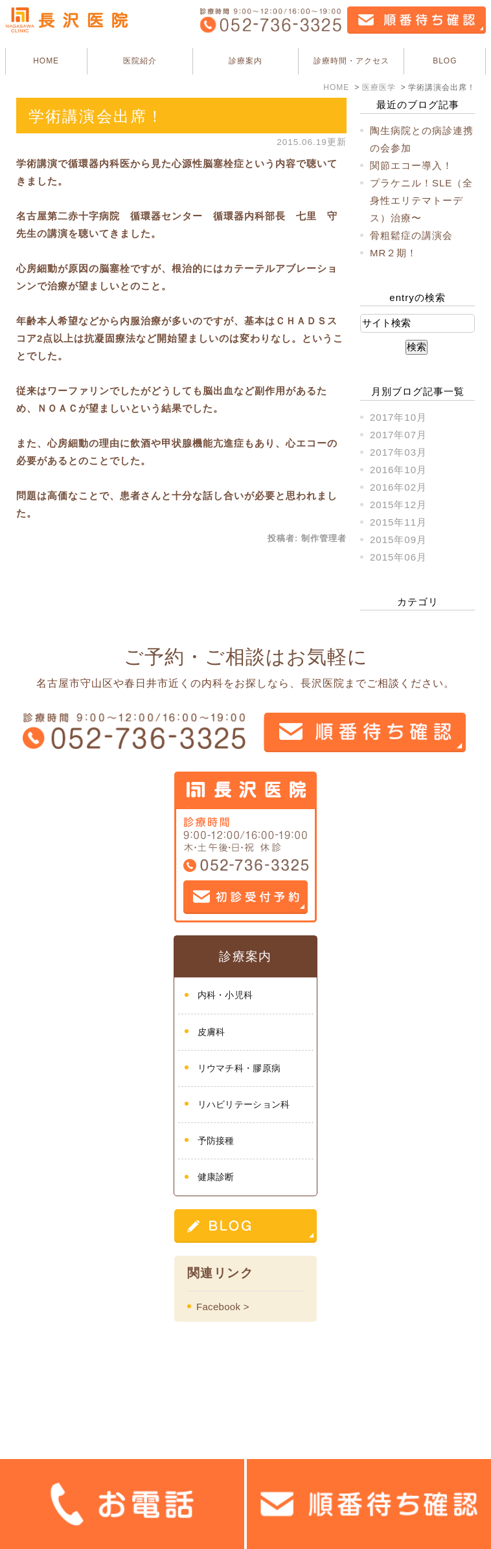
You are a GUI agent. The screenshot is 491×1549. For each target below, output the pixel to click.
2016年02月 (398, 487)
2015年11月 (398, 522)
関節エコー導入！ (411, 165)
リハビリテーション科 (244, 1104)
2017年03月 (398, 452)
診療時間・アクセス (351, 60)
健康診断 (216, 1177)
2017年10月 (398, 417)
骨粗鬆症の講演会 (411, 235)
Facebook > (222, 1306)
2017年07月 (398, 434)
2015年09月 (398, 539)
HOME (46, 60)
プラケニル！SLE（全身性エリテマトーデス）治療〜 (421, 200)
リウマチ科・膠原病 (239, 1068)
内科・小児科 (225, 995)
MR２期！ (393, 252)
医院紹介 (140, 60)
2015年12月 (398, 504)
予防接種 (216, 1140)
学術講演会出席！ (96, 116)
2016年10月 (398, 469)
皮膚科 (211, 1032)
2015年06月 (398, 557)
